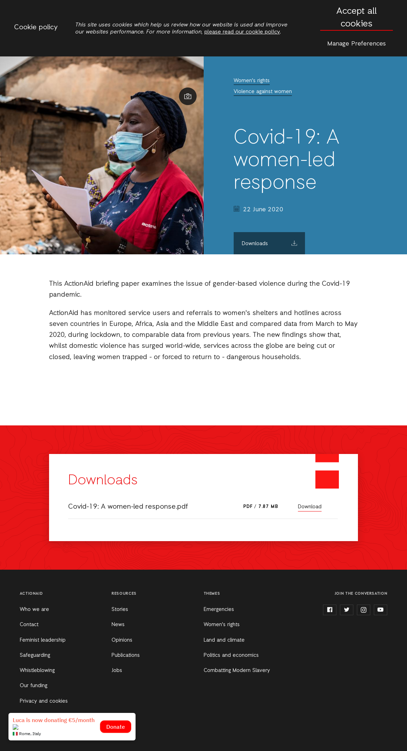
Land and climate (224, 640)
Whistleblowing (37, 670)
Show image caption (188, 96)
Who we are (34, 609)
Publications (126, 655)
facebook (329, 610)
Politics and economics (231, 655)
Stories (120, 609)
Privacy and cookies (44, 701)
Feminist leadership (43, 640)
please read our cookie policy (242, 32)
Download (310, 506)
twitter (346, 610)
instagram (363, 610)
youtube (380, 610)
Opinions (122, 640)
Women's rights (252, 80)
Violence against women (263, 91)
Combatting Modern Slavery (237, 670)
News (118, 624)
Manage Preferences (356, 44)
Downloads (255, 243)
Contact (29, 624)
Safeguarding (35, 655)
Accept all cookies (356, 17)
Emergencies (219, 609)
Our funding (33, 685)
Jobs (117, 670)
